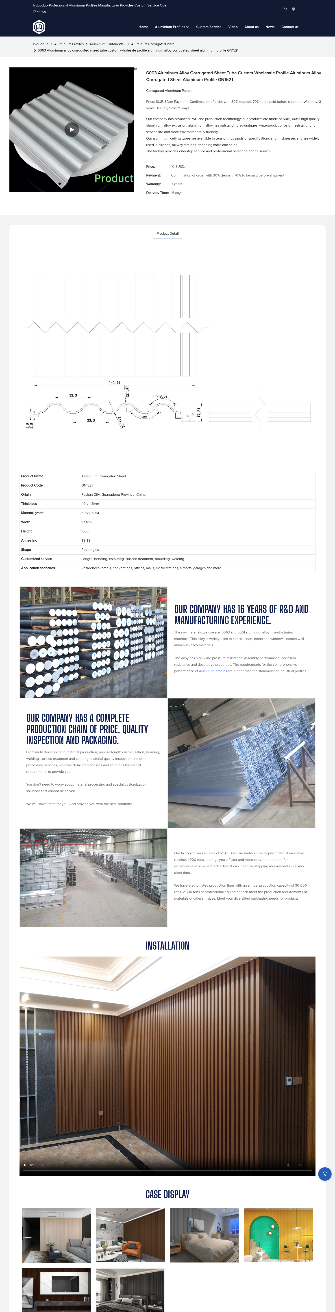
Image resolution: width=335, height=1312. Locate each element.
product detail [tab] (168, 233)
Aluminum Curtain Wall (107, 44)
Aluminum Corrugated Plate (153, 44)
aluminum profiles (213, 671)
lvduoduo (40, 44)
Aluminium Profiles (69, 44)
